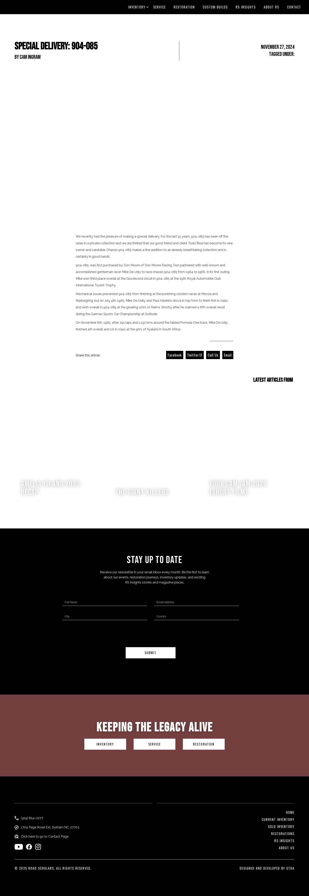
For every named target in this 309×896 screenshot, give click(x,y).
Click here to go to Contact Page (44, 836)
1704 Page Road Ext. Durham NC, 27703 (50, 827)
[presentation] (151, 634)
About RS (271, 7)
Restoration (184, 7)
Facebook (175, 355)
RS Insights (246, 7)
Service (159, 7)
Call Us (213, 355)
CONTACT (294, 7)
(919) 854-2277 (32, 818)
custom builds (215, 7)
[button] (136, 7)
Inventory (136, 7)
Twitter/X (194, 355)
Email (228, 355)
